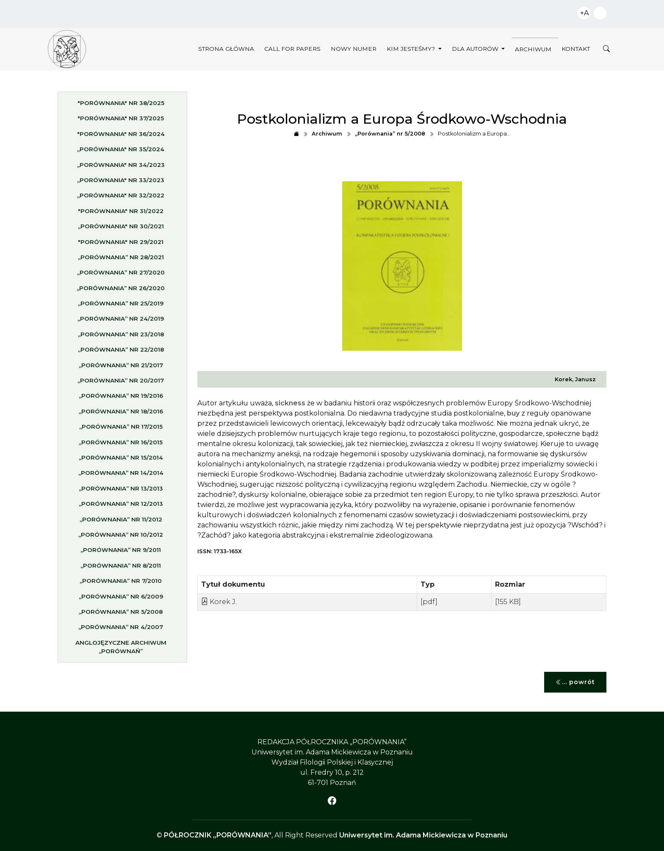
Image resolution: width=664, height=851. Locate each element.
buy (513, 413)
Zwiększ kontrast (600, 13)
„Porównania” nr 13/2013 (121, 491)
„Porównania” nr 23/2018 (121, 336)
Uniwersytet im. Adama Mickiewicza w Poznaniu (423, 835)
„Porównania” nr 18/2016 (121, 413)
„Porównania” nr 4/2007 (120, 629)
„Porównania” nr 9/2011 (120, 552)
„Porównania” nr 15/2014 (121, 460)
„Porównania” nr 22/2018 (121, 352)
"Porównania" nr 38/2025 (120, 105)
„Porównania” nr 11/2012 (121, 521)
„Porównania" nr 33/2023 (120, 182)
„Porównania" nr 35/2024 (120, 151)
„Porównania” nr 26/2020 (121, 290)
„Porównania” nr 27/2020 (121, 275)
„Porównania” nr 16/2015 (121, 444)
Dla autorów (476, 48)
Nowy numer (353, 48)
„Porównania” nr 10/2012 (120, 537)
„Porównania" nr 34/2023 (121, 167)
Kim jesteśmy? (412, 48)
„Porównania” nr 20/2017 (120, 383)
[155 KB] (508, 602)
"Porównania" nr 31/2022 (120, 213)
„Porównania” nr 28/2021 (121, 259)
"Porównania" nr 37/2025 (120, 121)
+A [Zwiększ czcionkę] (584, 13)
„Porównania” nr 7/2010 (121, 583)
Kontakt (576, 48)
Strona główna (226, 48)
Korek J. (219, 602)
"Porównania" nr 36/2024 (121, 136)
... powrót (575, 682)
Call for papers (292, 48)
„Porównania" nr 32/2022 (120, 198)
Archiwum (533, 49)
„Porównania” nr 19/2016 (121, 398)
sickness (290, 403)
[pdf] (429, 602)
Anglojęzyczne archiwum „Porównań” (120, 649)
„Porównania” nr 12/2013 (121, 506)
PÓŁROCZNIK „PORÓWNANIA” (217, 835)
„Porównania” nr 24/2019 (120, 321)
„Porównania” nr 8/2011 (120, 568)
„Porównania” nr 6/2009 (121, 599)
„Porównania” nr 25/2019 (120, 305)
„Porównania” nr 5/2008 (121, 614)
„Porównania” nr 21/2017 (121, 367)
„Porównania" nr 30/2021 (121, 228)
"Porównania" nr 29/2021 (120, 244)
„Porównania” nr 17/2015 (121, 429)
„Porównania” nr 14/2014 (120, 475)
